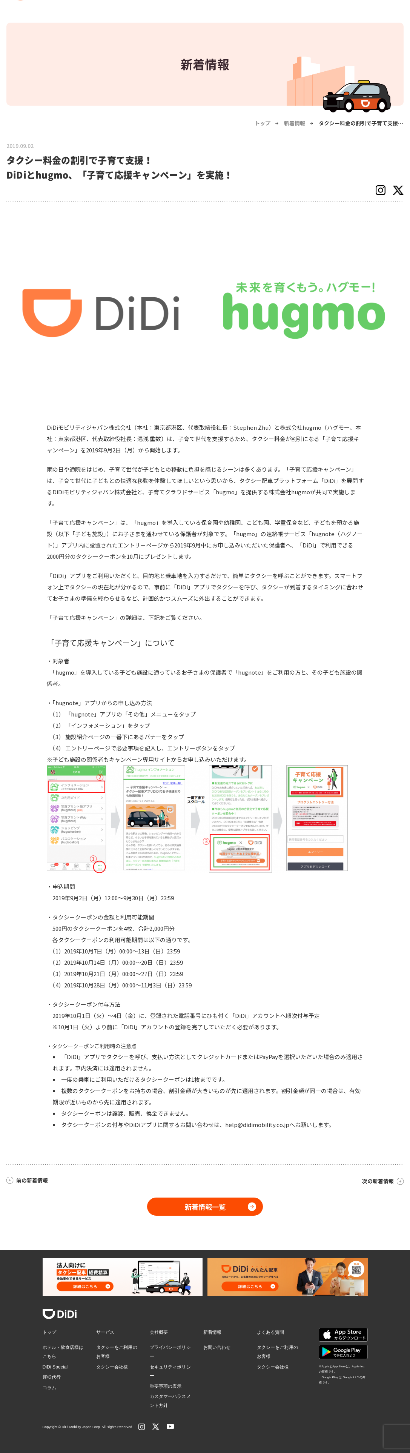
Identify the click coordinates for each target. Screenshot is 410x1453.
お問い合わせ (217, 1347)
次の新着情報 (378, 1181)
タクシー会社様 (112, 1367)
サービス (105, 1332)
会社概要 (159, 1332)
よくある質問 (270, 1332)
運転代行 (52, 1377)
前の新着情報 (32, 1180)
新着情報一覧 (205, 1207)
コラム (49, 1387)
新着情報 (294, 123)
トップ (262, 123)
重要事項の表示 (166, 1386)
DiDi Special (55, 1367)
